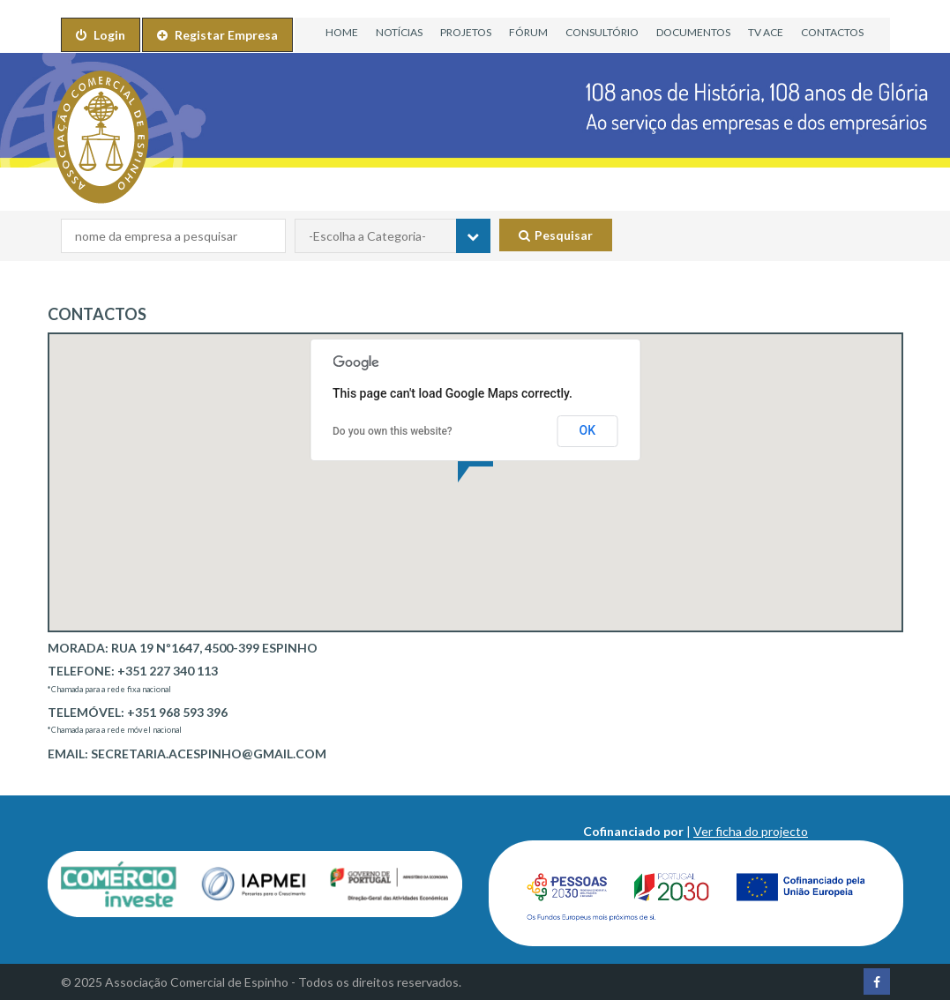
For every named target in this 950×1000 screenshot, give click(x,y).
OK (588, 430)
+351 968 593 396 (177, 712)
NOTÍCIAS (399, 32)
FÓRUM (528, 32)
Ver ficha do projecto (750, 831)
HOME (341, 32)
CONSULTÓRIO (602, 32)
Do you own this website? (393, 431)
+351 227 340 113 (167, 670)
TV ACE (765, 32)
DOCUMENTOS (693, 32)
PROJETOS (465, 32)
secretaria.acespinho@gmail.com (208, 753)
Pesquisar (556, 235)
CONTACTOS (832, 32)
